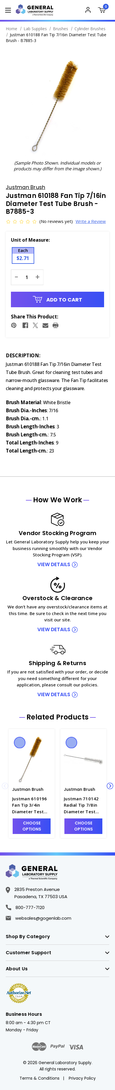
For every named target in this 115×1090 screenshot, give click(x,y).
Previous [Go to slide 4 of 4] (5, 786)
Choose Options (31, 826)
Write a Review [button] (85, 221)
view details (53, 564)
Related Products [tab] (57, 717)
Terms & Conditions (40, 1078)
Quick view (20, 742)
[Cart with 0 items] (103, 10)
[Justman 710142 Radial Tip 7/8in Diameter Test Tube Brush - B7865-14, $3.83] (83, 758)
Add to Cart (57, 299)
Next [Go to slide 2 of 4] (110, 786)
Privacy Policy (82, 1078)
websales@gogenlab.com (38, 918)
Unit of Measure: (30, 240)
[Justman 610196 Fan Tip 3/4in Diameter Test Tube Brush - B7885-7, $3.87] (31, 758)
